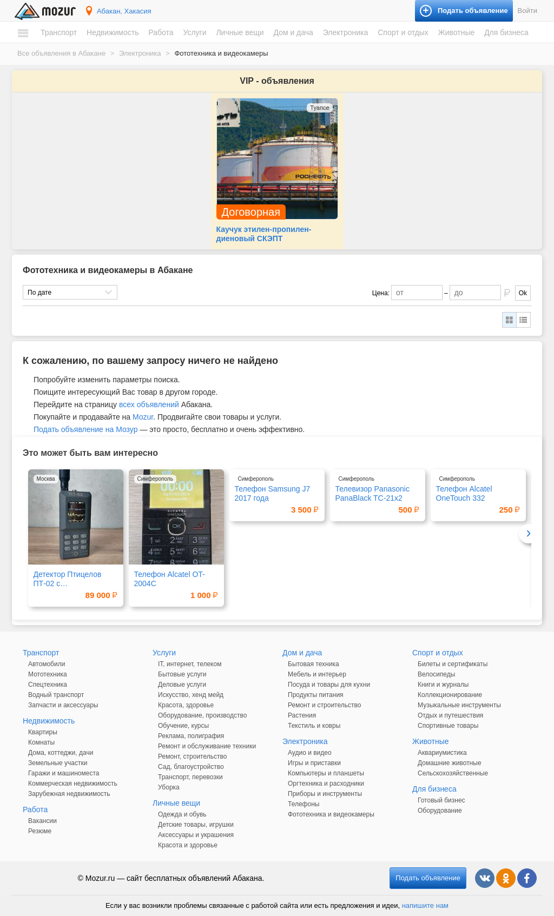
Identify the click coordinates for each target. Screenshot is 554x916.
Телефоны (303, 804)
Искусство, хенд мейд (190, 695)
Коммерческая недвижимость (72, 783)
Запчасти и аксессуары (63, 705)
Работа (160, 32)
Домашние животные (450, 763)
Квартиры (42, 732)
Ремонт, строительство (192, 756)
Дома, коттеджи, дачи (60, 752)
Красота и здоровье (187, 845)
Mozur (143, 417)
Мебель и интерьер (317, 674)
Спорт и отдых (403, 32)
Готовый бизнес (441, 800)
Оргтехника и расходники (326, 783)
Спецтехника (47, 684)
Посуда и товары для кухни (329, 684)
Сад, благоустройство (191, 767)
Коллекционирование (450, 695)
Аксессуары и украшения (196, 835)
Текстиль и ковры (314, 725)
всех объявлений (149, 404)
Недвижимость (112, 32)
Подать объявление (427, 878)
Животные (456, 32)
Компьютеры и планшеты (326, 773)
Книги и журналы (443, 684)
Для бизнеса (506, 32)
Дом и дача (293, 32)
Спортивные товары (448, 725)
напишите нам (425, 905)
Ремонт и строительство (324, 705)
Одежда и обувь (182, 814)
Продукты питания (316, 695)
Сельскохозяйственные (453, 773)
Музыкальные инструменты (459, 705)
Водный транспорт (56, 695)
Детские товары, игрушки (196, 824)
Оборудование (440, 810)
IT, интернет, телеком (189, 664)
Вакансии (42, 821)
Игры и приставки (314, 763)
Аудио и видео (310, 752)
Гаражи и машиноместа (63, 773)
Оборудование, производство (202, 715)
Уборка (169, 787)
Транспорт (59, 32)
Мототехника (47, 674)
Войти (527, 10)
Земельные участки (57, 763)
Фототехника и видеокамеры (331, 814)
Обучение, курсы (183, 725)
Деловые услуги (182, 684)
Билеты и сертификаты (452, 664)
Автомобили (46, 664)
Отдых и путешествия (450, 715)
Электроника (345, 32)
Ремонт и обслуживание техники (207, 746)
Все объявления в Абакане (61, 53)
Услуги (194, 32)
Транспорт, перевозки (190, 777)
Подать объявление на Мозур (86, 429)
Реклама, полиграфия (191, 736)
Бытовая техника (313, 664)
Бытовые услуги (182, 674)
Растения (302, 715)
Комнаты (41, 742)
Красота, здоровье (186, 705)
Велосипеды (436, 674)
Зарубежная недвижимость (69, 794)
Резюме (39, 831)
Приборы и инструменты (325, 794)
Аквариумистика (442, 752)
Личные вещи (239, 32)
